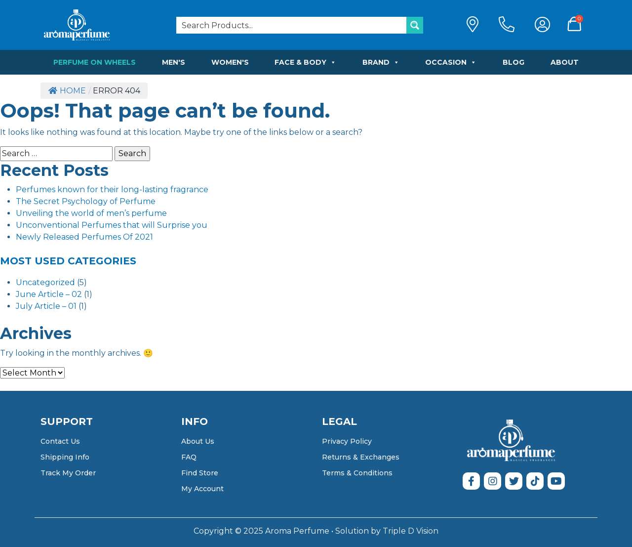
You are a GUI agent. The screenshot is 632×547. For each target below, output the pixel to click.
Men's (173, 62)
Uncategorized (45, 282)
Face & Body (305, 62)
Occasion (450, 62)
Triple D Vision (410, 531)
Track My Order (68, 472)
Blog (513, 62)
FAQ (189, 457)
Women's (230, 62)
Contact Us (60, 441)
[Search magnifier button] (414, 25)
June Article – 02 (49, 294)
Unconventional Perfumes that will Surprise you (111, 225)
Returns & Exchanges (360, 457)
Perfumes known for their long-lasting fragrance (112, 189)
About (565, 62)
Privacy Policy (347, 441)
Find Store (199, 472)
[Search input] (292, 25)
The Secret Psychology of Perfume (86, 201)
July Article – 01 (46, 306)
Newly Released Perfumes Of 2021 (84, 237)
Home (67, 90)
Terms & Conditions (357, 472)
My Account (202, 488)
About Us (197, 441)
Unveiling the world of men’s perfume (91, 213)
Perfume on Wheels (94, 62)
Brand (380, 62)
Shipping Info (64, 457)
